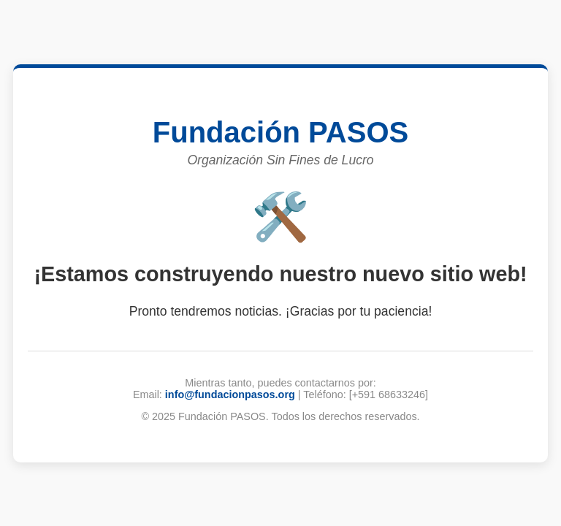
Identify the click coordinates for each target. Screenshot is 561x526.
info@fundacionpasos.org (230, 394)
